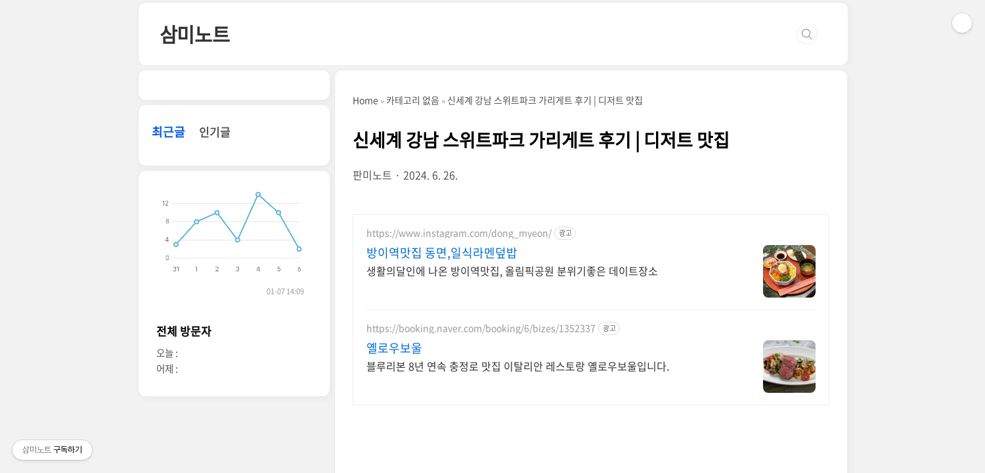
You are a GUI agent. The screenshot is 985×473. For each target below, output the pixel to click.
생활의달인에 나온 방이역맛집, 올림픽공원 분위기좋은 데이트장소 (512, 270)
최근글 (168, 132)
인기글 (214, 132)
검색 (807, 34)
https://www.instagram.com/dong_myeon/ (459, 232)
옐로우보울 (394, 348)
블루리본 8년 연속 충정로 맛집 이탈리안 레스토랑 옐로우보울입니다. (517, 365)
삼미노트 (195, 34)
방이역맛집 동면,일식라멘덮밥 (441, 253)
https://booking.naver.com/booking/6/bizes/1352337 (481, 328)
